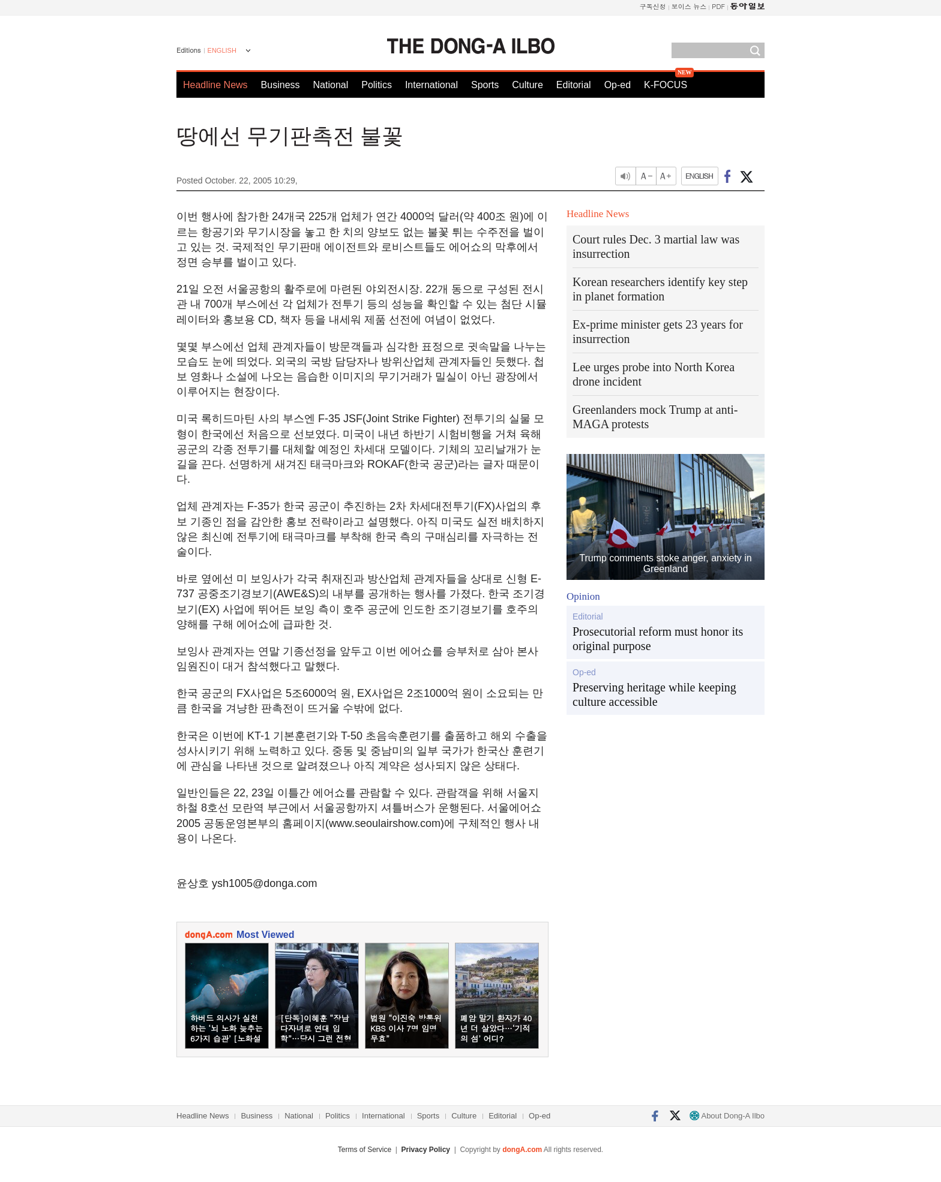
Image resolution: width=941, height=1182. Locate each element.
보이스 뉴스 (689, 6)
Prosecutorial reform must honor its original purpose (658, 638)
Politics (376, 85)
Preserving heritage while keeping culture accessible (654, 694)
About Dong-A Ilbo (727, 1115)
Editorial (573, 85)
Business (280, 85)
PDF (718, 6)
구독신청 (653, 6)
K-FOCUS (665, 85)
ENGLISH (222, 50)
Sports (485, 85)
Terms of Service (364, 1149)
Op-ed (617, 85)
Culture (527, 85)
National (331, 85)
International (431, 85)
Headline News (215, 85)
